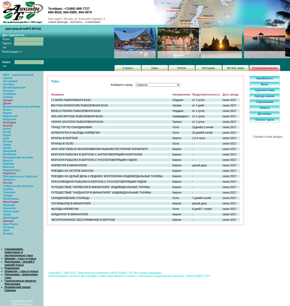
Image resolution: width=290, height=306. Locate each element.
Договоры (264, 113)
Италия (8, 125)
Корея (7, 135)
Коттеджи (208, 68)
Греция (7, 100)
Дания (7, 103)
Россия (8, 182)
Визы (264, 84)
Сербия (8, 189)
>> (4, 47)
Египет (7, 109)
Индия (7, 113)
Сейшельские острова (18, 186)
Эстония (8, 227)
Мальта (8, 160)
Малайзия (9, 154)
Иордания (9, 119)
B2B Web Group (22, 304)
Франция (9, 205)
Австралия (10, 81)
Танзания (9, 192)
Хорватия (9, 208)
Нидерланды (11, 170)
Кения (7, 128)
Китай (7, 132)
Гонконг (8, 97)
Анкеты (265, 108)
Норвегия (9, 173)
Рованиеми (12, 268)
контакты (76, 22)
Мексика (8, 167)
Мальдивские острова (18, 157)
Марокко (8, 163)
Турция (7, 195)
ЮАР (6, 230)
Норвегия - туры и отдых (21, 271)
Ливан (7, 144)
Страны (127, 68)
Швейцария (11, 217)
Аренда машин (265, 96)
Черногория (11, 211)
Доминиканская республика (22, 106)
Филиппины (11, 198)
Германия (9, 93)
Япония (8, 233)
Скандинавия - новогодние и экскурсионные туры (19, 252)
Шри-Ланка (10, 224)
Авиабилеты (264, 78)
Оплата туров (264, 119)
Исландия (9, 122)
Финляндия (11, 201)
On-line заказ (235, 68)
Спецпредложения (264, 68)
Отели (181, 68)
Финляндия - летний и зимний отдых (19, 263)
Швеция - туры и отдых (20, 258)
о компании (92, 22)
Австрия (8, 84)
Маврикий (10, 151)
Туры (154, 68)
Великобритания (14, 87)
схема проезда (58, 22)
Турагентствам (264, 90)
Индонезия (10, 116)
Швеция (8, 221)
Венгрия (8, 90)
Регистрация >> (12, 51)
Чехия (7, 214)
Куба (6, 138)
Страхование (264, 102)
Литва (7, 147)
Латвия (8, 141)
